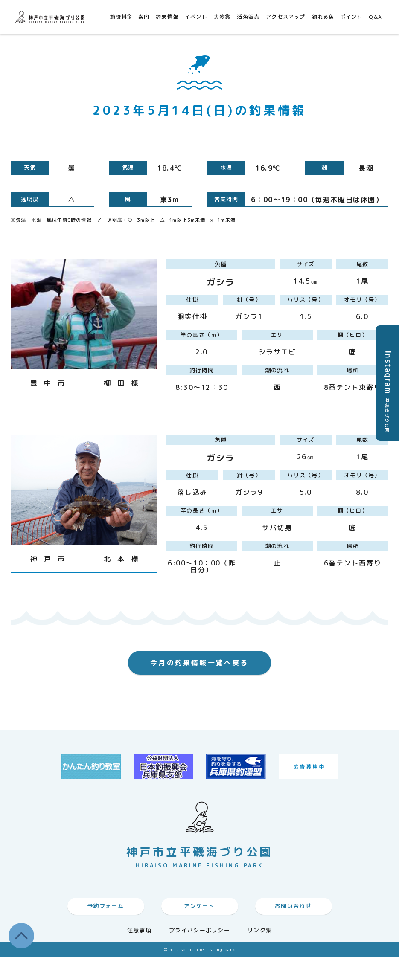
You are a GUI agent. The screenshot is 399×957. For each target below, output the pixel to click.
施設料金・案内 (129, 16)
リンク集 (260, 930)
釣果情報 (167, 16)
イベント (196, 16)
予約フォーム (105, 906)
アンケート (199, 906)
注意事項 (139, 930)
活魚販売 (248, 16)
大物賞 (222, 16)
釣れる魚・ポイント (337, 16)
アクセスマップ (285, 16)
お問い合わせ (293, 906)
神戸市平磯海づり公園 (51, 17)
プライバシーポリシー (199, 930)
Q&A (375, 16)
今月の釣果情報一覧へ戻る (199, 662)
